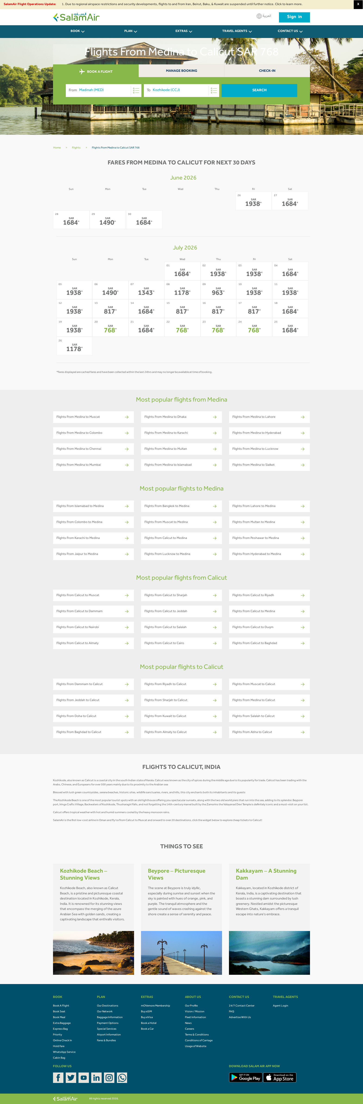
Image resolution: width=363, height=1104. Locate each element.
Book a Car (147, 1029)
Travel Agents (234, 31)
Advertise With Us (240, 1017)
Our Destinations (107, 1006)
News (188, 1023)
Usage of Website (195, 1046)
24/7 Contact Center (241, 1006)
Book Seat (59, 1011)
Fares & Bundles (106, 1040)
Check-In (267, 71)
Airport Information (109, 1035)
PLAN (128, 31)
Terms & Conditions (197, 1035)
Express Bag (60, 1029)
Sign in (294, 17)
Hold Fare (58, 1046)
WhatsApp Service (64, 1052)
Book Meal (59, 1017)
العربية (264, 16)
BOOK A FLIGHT (96, 72)
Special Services (106, 1029)
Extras (181, 31)
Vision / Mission (194, 1011)
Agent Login (280, 1006)
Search (259, 90)
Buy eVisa (147, 1017)
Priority (57, 1035)
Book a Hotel (148, 1023)
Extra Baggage (62, 1023)
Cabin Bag (59, 1058)
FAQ (231, 1011)
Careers (189, 1029)
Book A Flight (61, 1006)
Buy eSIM (146, 1011)
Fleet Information (195, 1017)
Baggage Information (110, 1017)
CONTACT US (288, 31)
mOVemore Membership (155, 1006)
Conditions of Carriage (199, 1040)
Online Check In (62, 1040)
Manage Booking (181, 71)
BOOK (75, 31)
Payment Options (108, 1023)
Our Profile (191, 1006)
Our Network (105, 1011)
